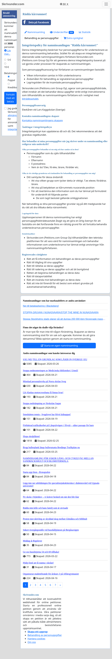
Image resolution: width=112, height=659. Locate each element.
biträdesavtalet (30, 98)
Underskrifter (62, 32)
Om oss (32, 642)
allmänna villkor (16, 115)
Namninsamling (34, 32)
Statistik (85, 32)
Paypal (11, 80)
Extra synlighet (73, 38)
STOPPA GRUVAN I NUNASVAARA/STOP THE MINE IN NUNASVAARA (61, 312)
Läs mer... (7, 52)
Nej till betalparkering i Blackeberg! (41, 306)
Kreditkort (13, 87)
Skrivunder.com (13, 4)
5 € (9, 59)
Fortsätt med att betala (10, 98)
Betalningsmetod (13, 73)
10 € (6, 67)
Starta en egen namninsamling (59, 345)
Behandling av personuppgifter (41, 38)
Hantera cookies (36, 638)
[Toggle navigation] (106, 4)
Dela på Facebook (35, 22)
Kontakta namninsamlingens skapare (42, 120)
